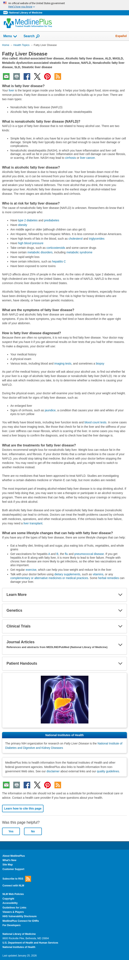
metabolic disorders (39, 252)
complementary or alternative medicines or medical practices (49, 578)
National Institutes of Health (18, 947)
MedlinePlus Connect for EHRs (20, 920)
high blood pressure (30, 243)
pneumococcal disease (89, 554)
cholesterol (76, 238)
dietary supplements (67, 574)
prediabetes (51, 220)
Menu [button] (10, 36)
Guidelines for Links (14, 907)
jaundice (50, 410)
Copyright (8, 898)
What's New (9, 860)
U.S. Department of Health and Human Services (30, 942)
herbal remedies (108, 578)
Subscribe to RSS (16, 879)
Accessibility (10, 903)
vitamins (98, 574)
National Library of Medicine (25, 12)
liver (11, 90)
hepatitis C (59, 261)
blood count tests (95, 422)
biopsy (100, 363)
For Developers (11, 925)
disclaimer (53, 771)
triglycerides (97, 238)
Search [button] (32, 36)
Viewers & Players (13, 912)
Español (121, 36)
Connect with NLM (13, 885)
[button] (120, 595)
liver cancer (87, 157)
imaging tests (62, 363)
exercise (31, 569)
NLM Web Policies (13, 894)
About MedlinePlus (13, 855)
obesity (22, 225)
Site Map (7, 864)
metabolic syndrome (79, 252)
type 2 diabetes (28, 220)
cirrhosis (70, 157)
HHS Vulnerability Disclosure (19, 916)
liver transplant (33, 523)
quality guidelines (108, 771)
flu (66, 554)
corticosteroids (55, 247)
